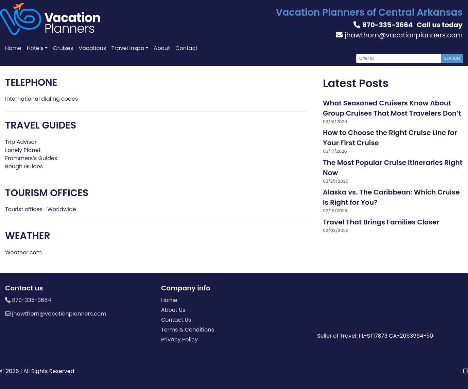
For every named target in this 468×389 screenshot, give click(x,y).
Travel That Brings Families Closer (381, 222)
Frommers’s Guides (31, 158)
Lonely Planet (23, 150)
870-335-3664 (383, 25)
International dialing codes (41, 99)
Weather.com (23, 252)
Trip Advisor (21, 142)
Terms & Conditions (187, 330)
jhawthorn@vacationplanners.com (399, 35)
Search (452, 58)
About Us (173, 310)
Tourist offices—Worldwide (40, 209)
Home (169, 300)
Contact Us (176, 320)
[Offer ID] (398, 58)
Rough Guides (24, 166)
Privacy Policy (179, 339)
